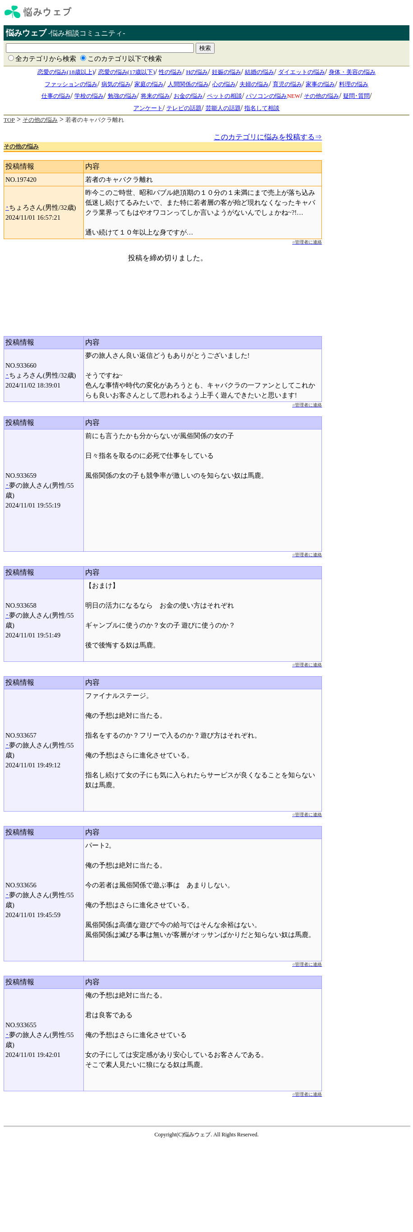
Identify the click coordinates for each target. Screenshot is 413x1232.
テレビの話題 (184, 108)
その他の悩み (321, 95)
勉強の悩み (122, 95)
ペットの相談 (224, 95)
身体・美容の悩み (352, 72)
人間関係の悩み (188, 84)
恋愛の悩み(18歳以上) (65, 72)
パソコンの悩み (266, 95)
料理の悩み (353, 84)
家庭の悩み (149, 84)
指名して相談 (262, 108)
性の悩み (170, 72)
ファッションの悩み (71, 84)
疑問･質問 (356, 95)
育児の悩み (287, 84)
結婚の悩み (259, 72)
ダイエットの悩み (301, 72)
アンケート (148, 108)
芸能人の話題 (223, 108)
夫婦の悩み (254, 84)
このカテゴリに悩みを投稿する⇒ (268, 137)
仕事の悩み (56, 95)
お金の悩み (188, 95)
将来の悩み (155, 95)
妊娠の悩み (226, 72)
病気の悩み (116, 84)
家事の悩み (320, 84)
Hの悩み (197, 72)
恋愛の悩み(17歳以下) (126, 72)
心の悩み (224, 84)
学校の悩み (89, 95)
